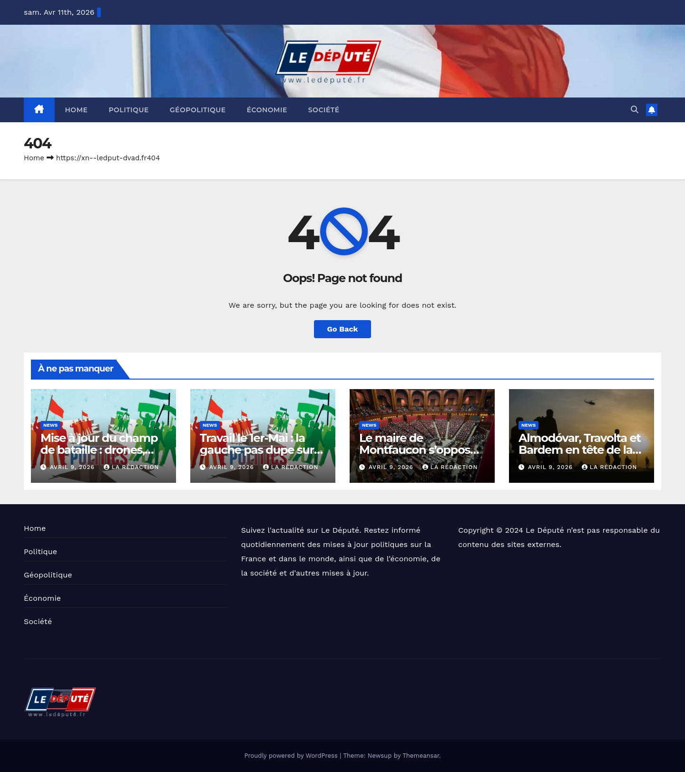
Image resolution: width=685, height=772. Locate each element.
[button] (634, 109)
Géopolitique (198, 110)
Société (324, 110)
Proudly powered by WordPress (292, 755)
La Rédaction (131, 467)
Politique (128, 110)
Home (76, 110)
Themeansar (420, 755)
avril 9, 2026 (73, 467)
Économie (267, 110)
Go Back (342, 328)
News (50, 425)
